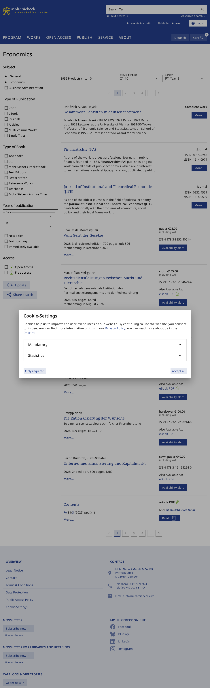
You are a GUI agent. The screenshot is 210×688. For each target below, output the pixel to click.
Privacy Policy (115, 328)
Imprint (29, 333)
